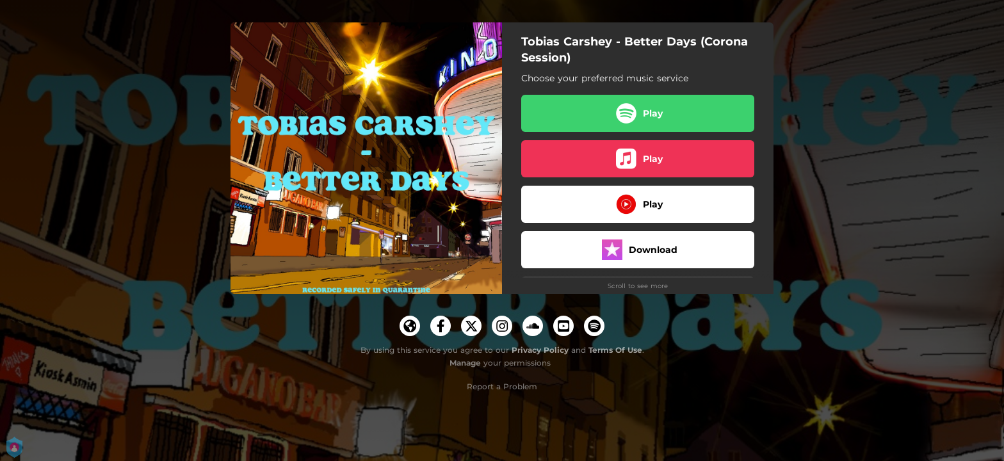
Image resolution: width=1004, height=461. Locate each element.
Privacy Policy (540, 350)
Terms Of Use (615, 350)
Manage (465, 363)
